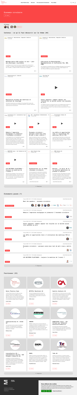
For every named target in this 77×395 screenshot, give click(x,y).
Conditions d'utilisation (8, 388)
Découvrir (33, 2)
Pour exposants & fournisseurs (43, 2)
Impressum (6, 390)
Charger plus (38, 186)
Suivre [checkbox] (8, 303)
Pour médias (53, 2)
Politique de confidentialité (9, 389)
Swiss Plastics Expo (25, 2)
